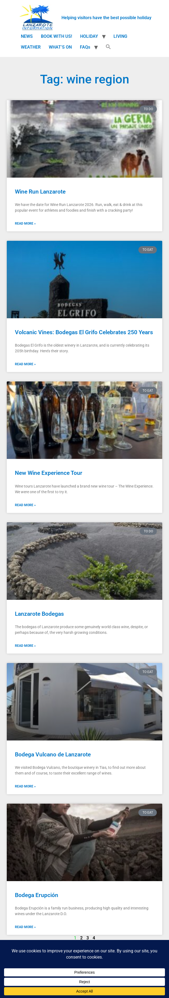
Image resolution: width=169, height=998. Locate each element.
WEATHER (31, 47)
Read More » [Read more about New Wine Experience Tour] (25, 505)
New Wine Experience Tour (48, 473)
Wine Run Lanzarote (40, 191)
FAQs (85, 47)
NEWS (27, 36)
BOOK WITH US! (56, 36)
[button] (108, 47)
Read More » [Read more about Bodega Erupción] (25, 927)
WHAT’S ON (60, 47)
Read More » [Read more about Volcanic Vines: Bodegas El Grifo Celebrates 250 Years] (25, 364)
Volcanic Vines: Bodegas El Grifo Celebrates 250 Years (84, 332)
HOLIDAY (89, 36)
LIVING (120, 36)
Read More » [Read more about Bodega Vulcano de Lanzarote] (25, 786)
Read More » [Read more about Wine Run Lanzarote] (25, 223)
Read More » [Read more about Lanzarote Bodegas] (25, 646)
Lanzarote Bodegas (39, 614)
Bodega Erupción (36, 895)
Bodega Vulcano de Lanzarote (53, 754)
